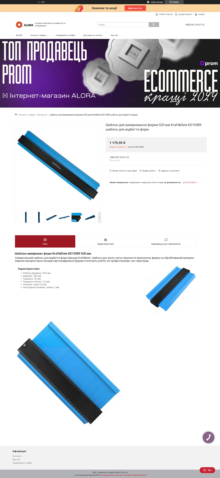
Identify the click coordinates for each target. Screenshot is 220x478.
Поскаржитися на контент (111, 475)
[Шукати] (154, 24)
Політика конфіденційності (135, 475)
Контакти (17, 456)
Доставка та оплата (93, 35)
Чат (207, 470)
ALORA (19, 35)
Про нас (114, 35)
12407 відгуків (157, 2)
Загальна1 (42, 115)
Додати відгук (185, 14)
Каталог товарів (38, 35)
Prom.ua (124, 472)
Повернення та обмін (65, 35)
